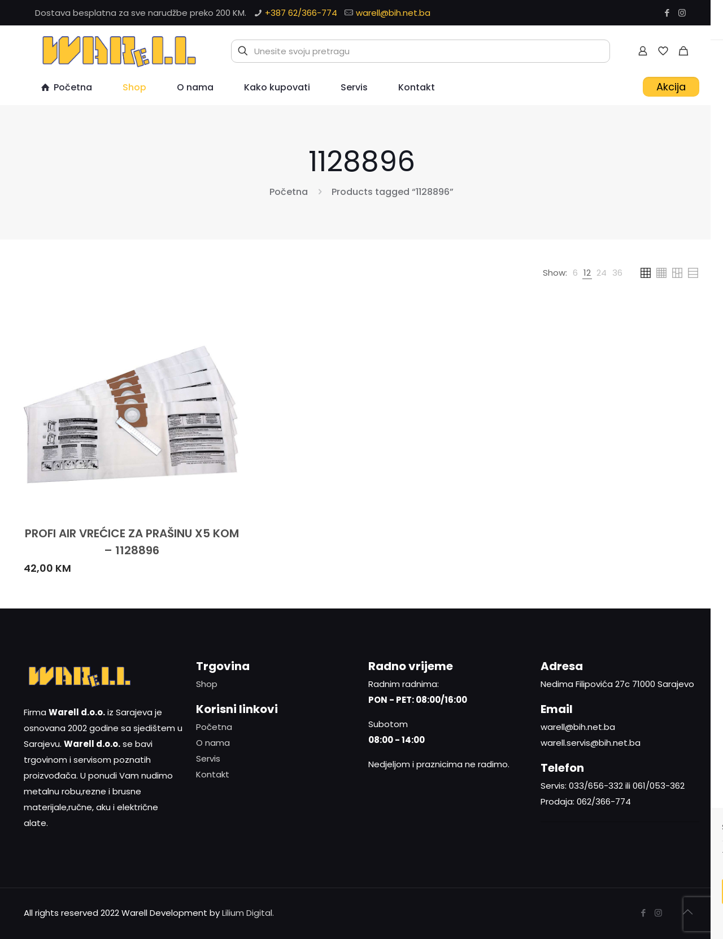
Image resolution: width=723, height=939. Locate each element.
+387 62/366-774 (301, 13)
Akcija (671, 87)
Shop (206, 684)
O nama (213, 743)
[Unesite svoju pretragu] (420, 51)
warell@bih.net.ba (393, 13)
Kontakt (212, 774)
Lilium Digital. (248, 913)
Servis (208, 758)
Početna (288, 191)
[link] (575, 273)
